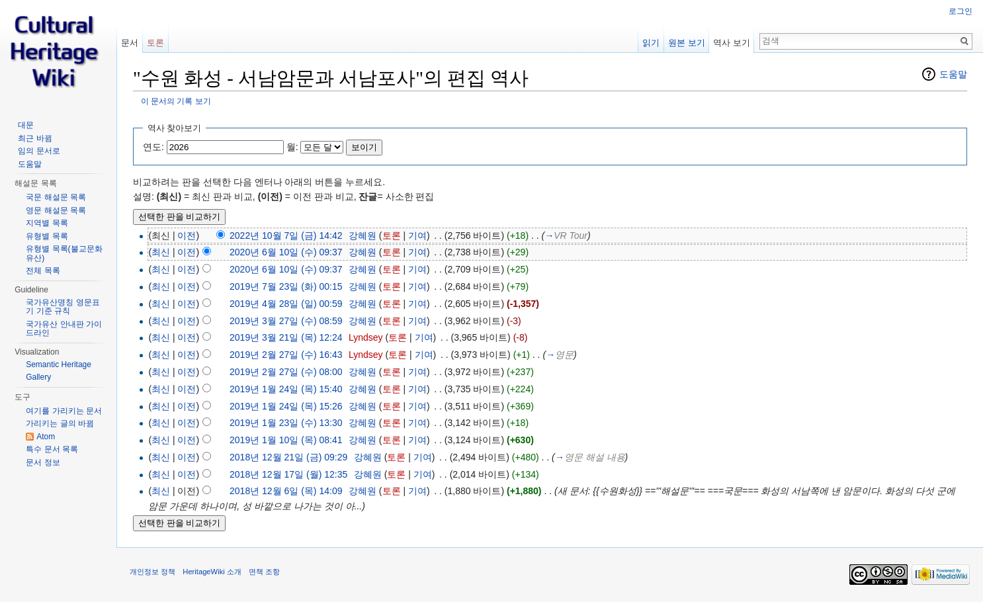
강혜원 (362, 235)
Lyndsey (366, 337)
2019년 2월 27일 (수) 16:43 (286, 354)
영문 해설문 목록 (56, 210)
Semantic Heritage (58, 364)
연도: (153, 147)
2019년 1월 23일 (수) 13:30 (286, 422)
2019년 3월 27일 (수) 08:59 (286, 321)
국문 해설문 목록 (56, 197)
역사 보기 (731, 43)
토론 (391, 235)
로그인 (960, 11)
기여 (417, 235)
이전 (186, 235)
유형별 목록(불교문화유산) (64, 253)
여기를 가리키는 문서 (64, 410)
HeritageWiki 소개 (212, 572)
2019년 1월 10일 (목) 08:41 (286, 440)
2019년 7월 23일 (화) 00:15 (286, 286)
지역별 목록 (46, 223)
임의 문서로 (39, 150)
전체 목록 (43, 270)
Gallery (38, 377)
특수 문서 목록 (52, 449)
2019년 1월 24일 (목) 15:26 (286, 406)
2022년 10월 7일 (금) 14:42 (286, 235)
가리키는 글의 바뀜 (60, 423)
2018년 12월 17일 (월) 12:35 (288, 474)
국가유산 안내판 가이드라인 (64, 329)
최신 (160, 252)
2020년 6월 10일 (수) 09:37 (286, 252)
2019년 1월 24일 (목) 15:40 (286, 389)
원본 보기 (686, 43)
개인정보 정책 (152, 572)
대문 (26, 125)
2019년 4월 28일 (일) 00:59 (286, 303)
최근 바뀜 (35, 138)
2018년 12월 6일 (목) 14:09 (286, 491)
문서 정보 (43, 462)
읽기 (651, 43)
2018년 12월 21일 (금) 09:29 (288, 457)
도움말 (953, 74)
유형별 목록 (46, 236)
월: (292, 147)
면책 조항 (264, 572)
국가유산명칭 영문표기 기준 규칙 (62, 307)
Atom (45, 436)
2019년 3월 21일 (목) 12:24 (286, 337)
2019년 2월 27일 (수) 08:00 (286, 371)
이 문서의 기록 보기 (176, 101)
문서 (129, 43)
